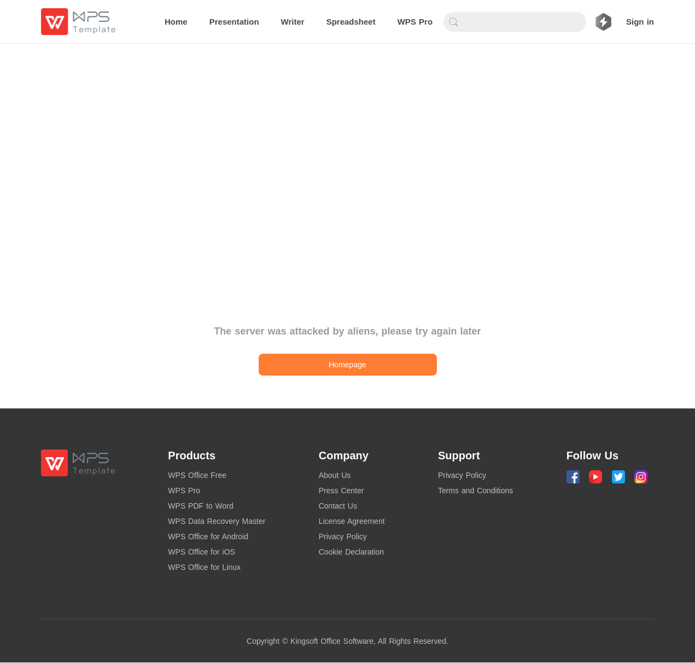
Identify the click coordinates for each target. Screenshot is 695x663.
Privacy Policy (343, 536)
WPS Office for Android (208, 536)
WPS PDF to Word (200, 505)
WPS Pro (184, 490)
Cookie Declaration (351, 551)
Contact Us (338, 505)
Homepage (347, 364)
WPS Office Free (197, 475)
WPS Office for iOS (201, 551)
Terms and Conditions (475, 490)
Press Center (341, 490)
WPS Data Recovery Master (216, 521)
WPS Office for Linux (204, 567)
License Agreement (352, 521)
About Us (335, 475)
